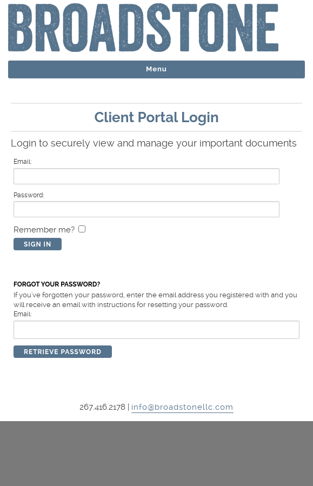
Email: (22, 161)
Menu (156, 69)
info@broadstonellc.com (182, 407)
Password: (29, 195)
